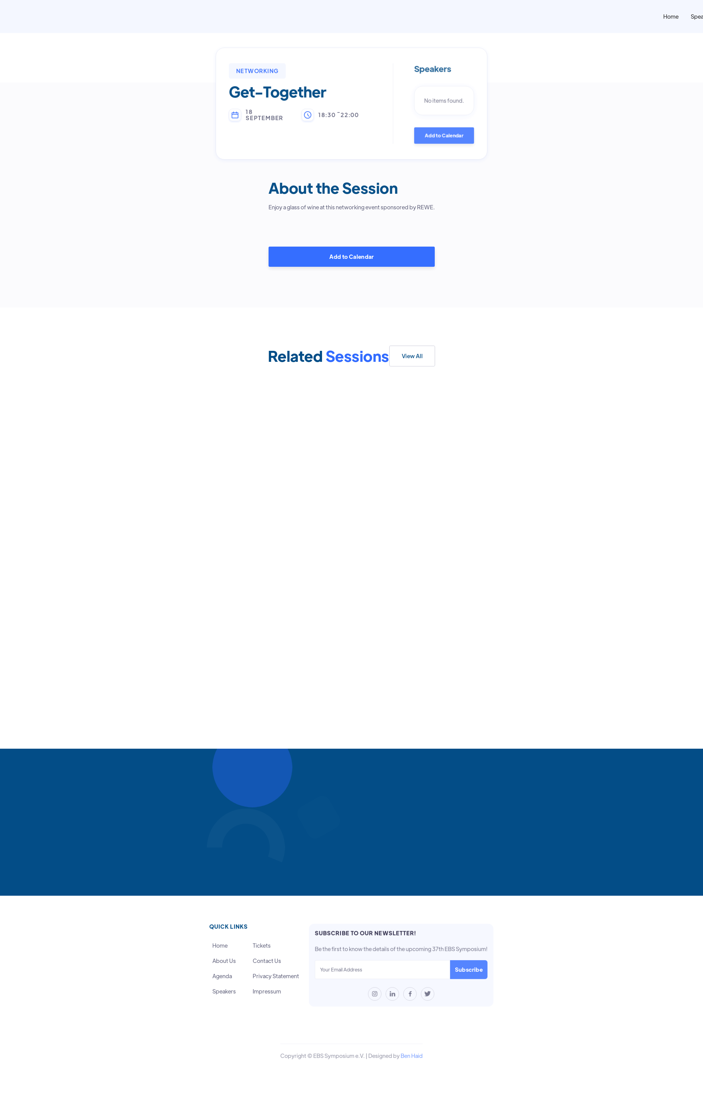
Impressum (267, 991)
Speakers (224, 991)
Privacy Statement (276, 975)
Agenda (222, 975)
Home (671, 16)
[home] (398, 16)
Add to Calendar (444, 135)
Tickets (262, 945)
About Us (224, 960)
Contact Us (267, 960)
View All (412, 355)
